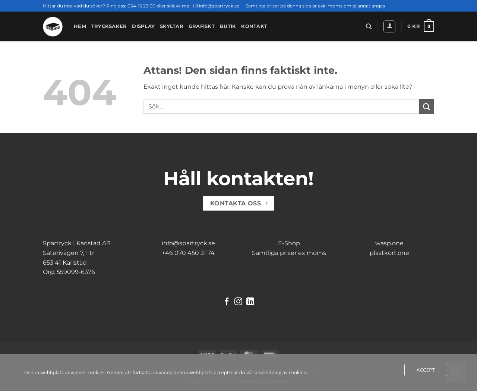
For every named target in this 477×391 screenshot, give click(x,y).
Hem (80, 26)
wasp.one (389, 243)
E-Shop (289, 243)
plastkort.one (389, 252)
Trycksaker (109, 26)
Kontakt (254, 26)
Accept (426, 369)
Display (143, 26)
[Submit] (426, 106)
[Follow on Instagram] (238, 302)
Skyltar (171, 26)
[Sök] (369, 26)
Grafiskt (202, 26)
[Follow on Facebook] (227, 302)
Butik (228, 26)
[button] (389, 26)
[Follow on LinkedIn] (250, 302)
